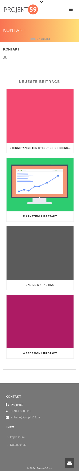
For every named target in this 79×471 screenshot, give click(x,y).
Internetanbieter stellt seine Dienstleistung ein (41, 148)
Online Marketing (39, 285)
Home (32, 39)
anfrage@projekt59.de (25, 417)
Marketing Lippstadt (40, 216)
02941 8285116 (21, 411)
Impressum (16, 437)
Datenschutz (17, 444)
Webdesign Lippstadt (40, 353)
